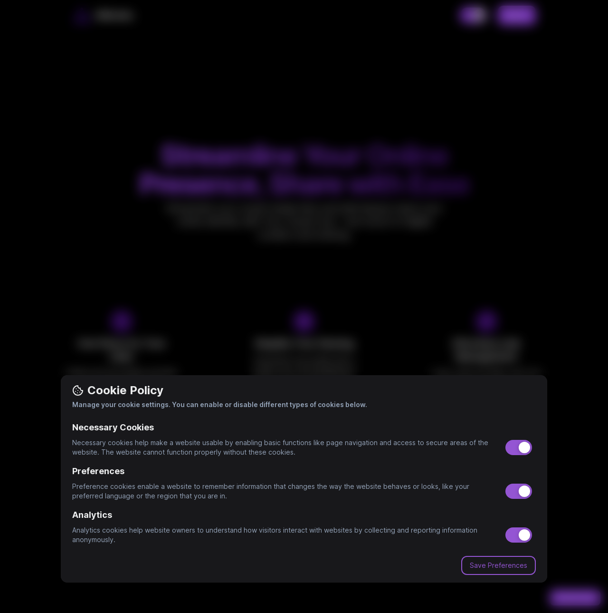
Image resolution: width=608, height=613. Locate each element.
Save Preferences (498, 565)
